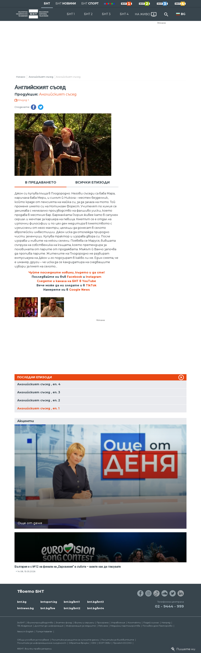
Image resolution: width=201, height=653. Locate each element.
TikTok (91, 285)
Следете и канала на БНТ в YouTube (66, 281)
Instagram (93, 276)
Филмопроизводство (40, 622)
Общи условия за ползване (33, 639)
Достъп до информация (49, 625)
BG (183, 14)
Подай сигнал (151, 622)
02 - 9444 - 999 (169, 606)
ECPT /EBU (105, 643)
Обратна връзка (79, 643)
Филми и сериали (84, 622)
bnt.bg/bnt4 (95, 608)
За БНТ (21, 622)
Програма (103, 622)
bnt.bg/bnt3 (95, 601)
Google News (79, 289)
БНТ (47, 3)
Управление (118, 622)
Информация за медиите (81, 625)
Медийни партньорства (125, 625)
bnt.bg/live (47, 608)
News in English (25, 631)
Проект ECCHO (122, 643)
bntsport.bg (48, 601)
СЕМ (93, 643)
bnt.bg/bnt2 (72, 608)
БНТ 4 (124, 14)
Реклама (161, 23)
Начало (20, 76)
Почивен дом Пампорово (158, 625)
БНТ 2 (88, 14)
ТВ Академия (24, 625)
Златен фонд (64, 622)
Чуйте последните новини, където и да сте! (66, 272)
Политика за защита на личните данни (75, 639)
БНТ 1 (71, 14)
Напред (166, 622)
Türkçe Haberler (44, 631)
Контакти (134, 622)
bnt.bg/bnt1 (72, 601)
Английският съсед (41, 76)
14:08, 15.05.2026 (26, 571)
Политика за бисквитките (117, 639)
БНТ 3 (106, 14)
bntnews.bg (25, 608)
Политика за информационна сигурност (41, 643)
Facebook (74, 276)
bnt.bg (21, 601)
